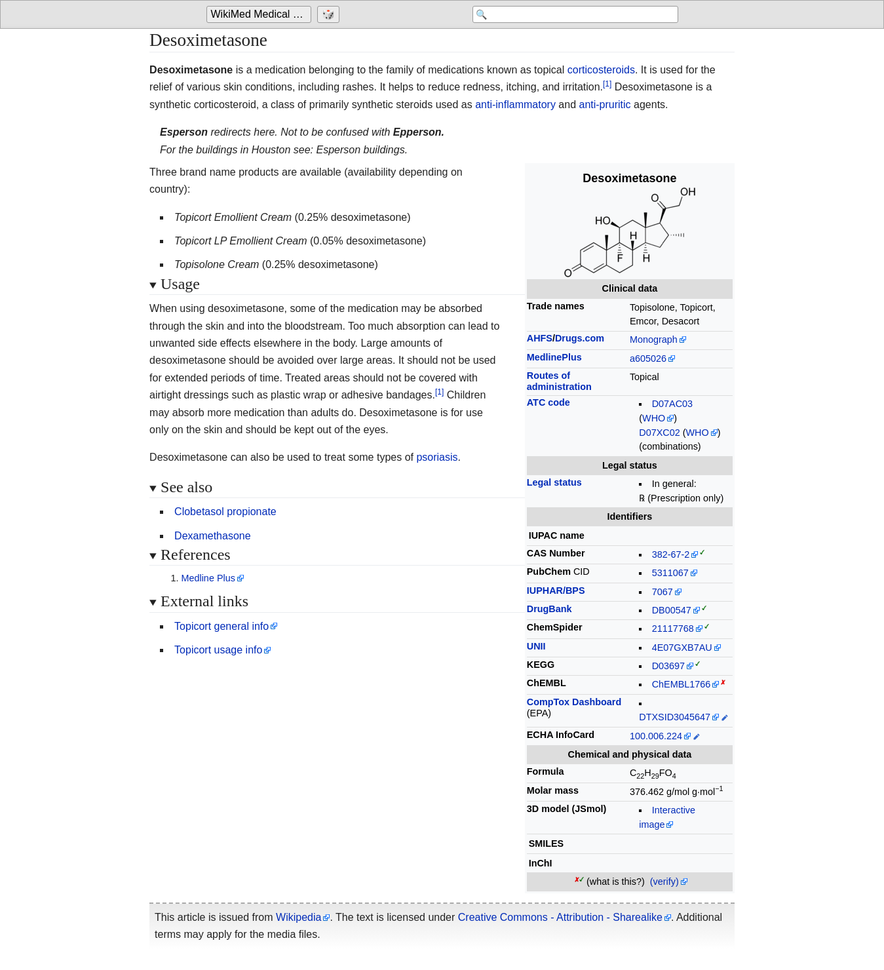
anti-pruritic (604, 104)
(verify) (664, 881)
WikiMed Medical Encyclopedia (261, 14)
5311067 (670, 573)
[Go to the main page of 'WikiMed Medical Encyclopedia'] (260, 14)
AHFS (539, 338)
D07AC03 (672, 403)
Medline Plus (208, 578)
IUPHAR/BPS (556, 590)
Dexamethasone (212, 535)
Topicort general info (221, 626)
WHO (653, 418)
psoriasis (436, 457)
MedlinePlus (554, 357)
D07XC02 (659, 432)
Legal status (554, 482)
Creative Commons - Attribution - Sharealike (560, 917)
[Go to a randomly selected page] (330, 14)
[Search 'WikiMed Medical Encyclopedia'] (573, 14)
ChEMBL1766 (681, 684)
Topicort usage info (218, 649)
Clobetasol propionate (225, 511)
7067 (662, 592)
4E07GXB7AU (682, 647)
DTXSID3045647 (674, 717)
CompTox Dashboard (574, 702)
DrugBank (549, 609)
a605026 (648, 358)
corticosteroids (601, 69)
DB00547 (671, 610)
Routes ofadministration (559, 381)
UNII (536, 646)
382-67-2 (671, 554)
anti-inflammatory (515, 104)
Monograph (654, 339)
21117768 (673, 628)
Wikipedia (298, 917)
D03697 (668, 666)
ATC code (548, 402)
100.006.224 (656, 736)
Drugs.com (579, 338)
